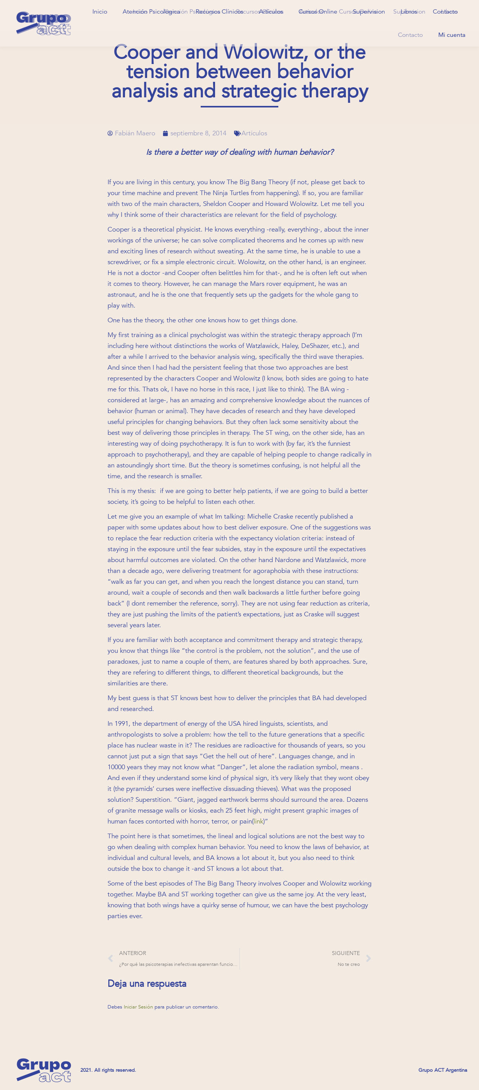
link (258, 821)
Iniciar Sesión (139, 1006)
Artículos (254, 133)
